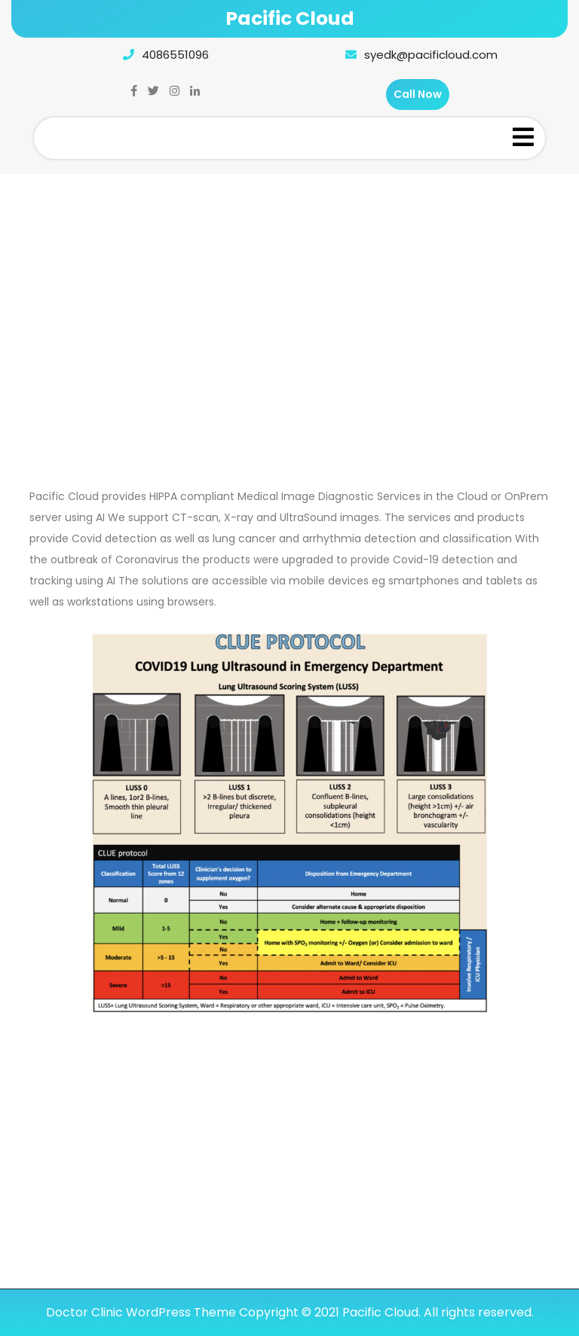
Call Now (418, 94)
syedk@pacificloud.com (418, 55)
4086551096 (162, 55)
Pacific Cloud (289, 18)
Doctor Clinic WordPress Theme (141, 1312)
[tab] (523, 138)
